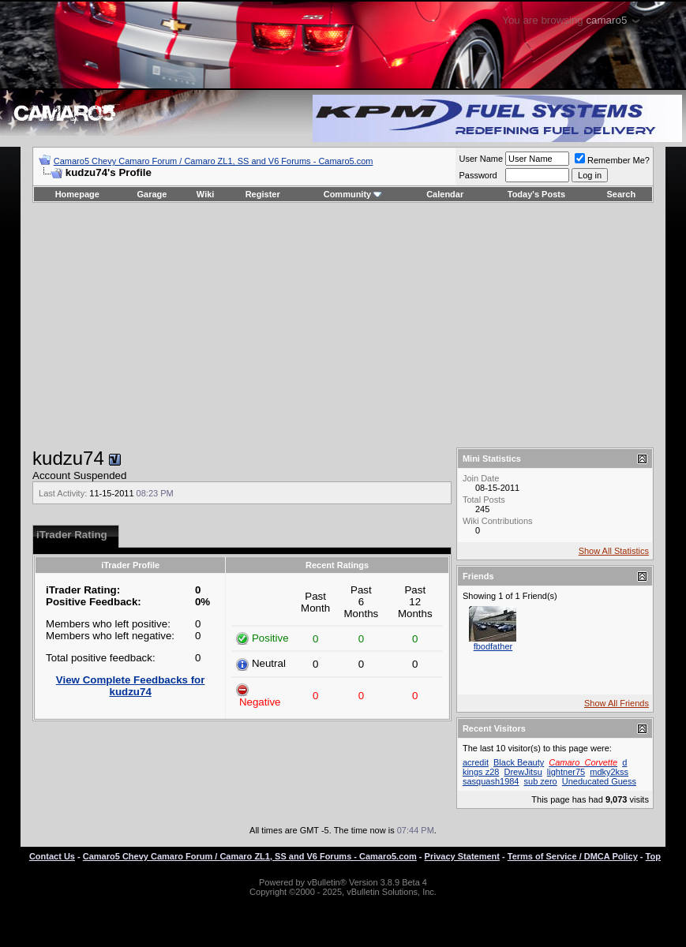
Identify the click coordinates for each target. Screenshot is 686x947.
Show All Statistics (614, 551)
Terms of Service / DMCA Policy (573, 856)
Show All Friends (616, 703)
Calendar (444, 194)
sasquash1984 (491, 781)
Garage (152, 194)
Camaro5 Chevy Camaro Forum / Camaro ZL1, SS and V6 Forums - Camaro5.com (213, 161)
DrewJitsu (523, 772)
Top (653, 856)
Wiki (206, 194)
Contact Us (52, 856)
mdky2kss (609, 772)
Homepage (77, 194)
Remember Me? (612, 160)
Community (353, 194)
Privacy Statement (462, 856)
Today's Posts (536, 194)
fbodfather (493, 646)
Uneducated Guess (599, 781)
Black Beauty (518, 762)
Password (478, 175)
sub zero (540, 781)
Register (263, 194)
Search (621, 194)
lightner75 (566, 772)
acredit (476, 762)
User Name (481, 158)
